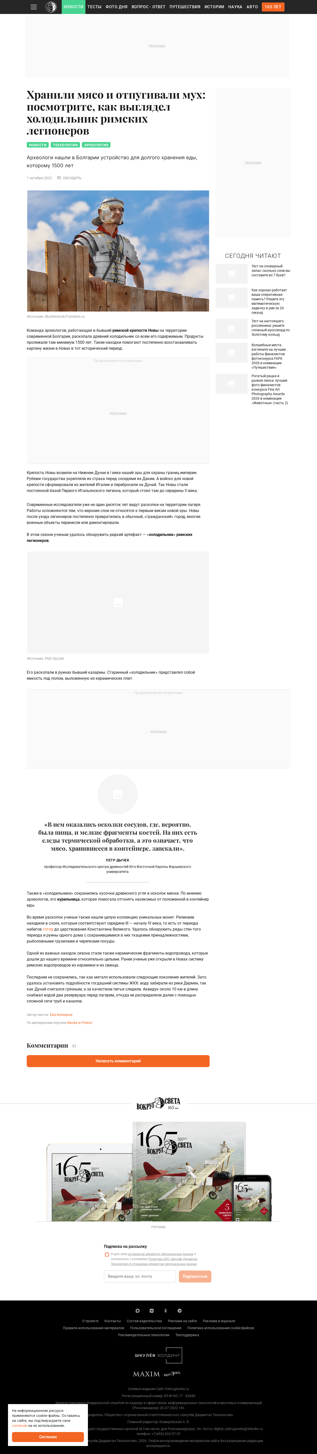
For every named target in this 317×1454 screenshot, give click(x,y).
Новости (74, 6)
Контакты (112, 1322)
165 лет (273, 6)
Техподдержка (187, 1336)
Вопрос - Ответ (149, 6)
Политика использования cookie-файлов (220, 1329)
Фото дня (116, 6)
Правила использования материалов (93, 1329)
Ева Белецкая (61, 1015)
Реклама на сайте (182, 1322)
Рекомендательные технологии (143, 1336)
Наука (235, 6)
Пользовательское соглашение (155, 1329)
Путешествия (185, 6)
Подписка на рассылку (125, 1247)
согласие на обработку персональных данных (160, 1255)
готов (48, 930)
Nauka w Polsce (79, 1023)
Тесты (94, 6)
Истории (215, 6)
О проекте (90, 1322)
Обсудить (69, 179)
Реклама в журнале (219, 1322)
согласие (19, 1425)
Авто (252, 6)
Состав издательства (144, 1322)
